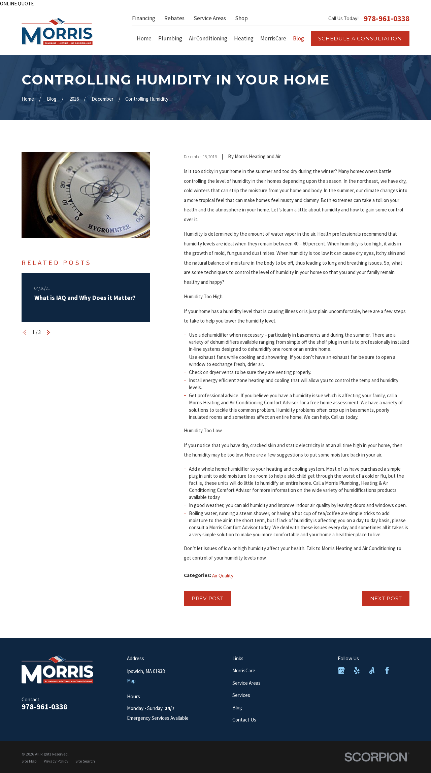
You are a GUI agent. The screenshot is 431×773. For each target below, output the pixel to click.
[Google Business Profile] (341, 670)
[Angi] (371, 670)
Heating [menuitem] (244, 38)
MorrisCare (243, 670)
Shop (241, 18)
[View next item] (49, 332)
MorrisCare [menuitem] (273, 38)
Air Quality (222, 575)
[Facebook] (387, 670)
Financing (143, 18)
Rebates (174, 18)
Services (241, 695)
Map (131, 680)
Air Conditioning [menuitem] (208, 38)
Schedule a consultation (360, 38)
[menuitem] (29, 761)
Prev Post (208, 598)
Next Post (386, 598)
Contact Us (244, 719)
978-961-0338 (386, 18)
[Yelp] (356, 670)
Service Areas (210, 18)
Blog (237, 707)
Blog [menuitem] (298, 38)
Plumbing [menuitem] (170, 38)
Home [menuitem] (144, 38)
